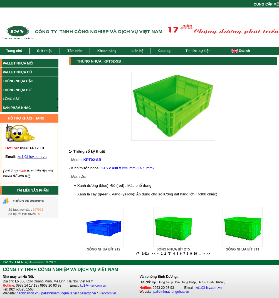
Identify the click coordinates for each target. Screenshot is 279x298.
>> (208, 253)
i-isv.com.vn (107, 293)
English (240, 50)
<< (154, 253)
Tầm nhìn (74, 51)
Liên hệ (137, 51)
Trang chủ (14, 51)
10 (195, 253)
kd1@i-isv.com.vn (93, 285)
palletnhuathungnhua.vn (59, 293)
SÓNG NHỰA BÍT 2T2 (103, 249)
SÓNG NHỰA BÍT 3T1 (242, 249)
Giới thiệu (44, 51)
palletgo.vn (88, 293)
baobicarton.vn (28, 293)
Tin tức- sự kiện (198, 51)
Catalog (164, 51)
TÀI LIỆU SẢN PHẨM (33, 190)
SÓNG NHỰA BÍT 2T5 (173, 249)
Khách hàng (107, 51)
